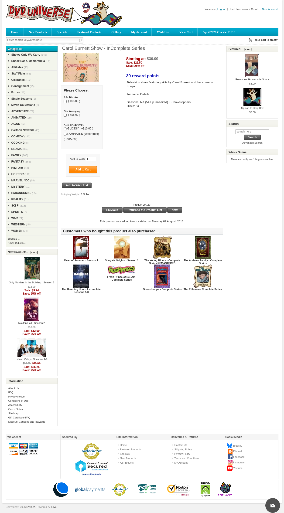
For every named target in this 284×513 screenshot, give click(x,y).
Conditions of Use (18, 400)
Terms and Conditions (186, 458)
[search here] (252, 131)
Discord (237, 451)
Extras (15, 92)
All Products (127, 462)
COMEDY (17, 136)
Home (15, 32)
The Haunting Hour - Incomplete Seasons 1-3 (81, 290)
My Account (139, 32)
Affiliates (17, 67)
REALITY (17, 199)
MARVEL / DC (20, 180)
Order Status (15, 409)
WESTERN (18, 224)
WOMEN (16, 230)
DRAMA (16, 149)
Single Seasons (21, 98)
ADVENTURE (20, 111)
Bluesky (237, 445)
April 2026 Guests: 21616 (219, 32)
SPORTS (17, 212)
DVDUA (30, 507)
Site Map (13, 413)
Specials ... (14, 238)
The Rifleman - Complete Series (203, 289)
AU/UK (15, 124)
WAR (14, 218)
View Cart (186, 32)
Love (54, 507)
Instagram (239, 462)
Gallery (116, 32)
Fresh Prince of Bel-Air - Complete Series (122, 278)
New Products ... (17, 242)
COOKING (18, 142)
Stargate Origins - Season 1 (122, 260)
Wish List (163, 32)
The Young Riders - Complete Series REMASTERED (162, 262)
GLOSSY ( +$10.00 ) (80, 128)
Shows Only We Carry (25, 54)
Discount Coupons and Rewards (26, 421)
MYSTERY (18, 186)
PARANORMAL (21, 193)
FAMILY (16, 155)
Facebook (238, 456)
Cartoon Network (22, 130)
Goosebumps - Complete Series (162, 289)
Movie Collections (23, 105)
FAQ (10, 392)
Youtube (238, 468)
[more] (33, 252)
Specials (62, 32)
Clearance (18, 80)
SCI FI (15, 205)
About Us (13, 388)
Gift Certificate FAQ (19, 417)
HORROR (17, 174)
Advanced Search (252, 142)
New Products (38, 32)
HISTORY (17, 168)
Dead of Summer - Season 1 (81, 260)
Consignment (20, 86)
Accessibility (15, 405)
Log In (221, 9)
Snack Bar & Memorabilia (28, 61)
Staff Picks (18, 73)
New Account (270, 9)
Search (234, 124)
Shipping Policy (183, 449)
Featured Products (89, 32)
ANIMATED (18, 117)
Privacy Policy (182, 453)
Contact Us (180, 445)
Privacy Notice (16, 396)
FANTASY (17, 161)
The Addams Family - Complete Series (203, 262)
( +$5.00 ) (73, 101)
